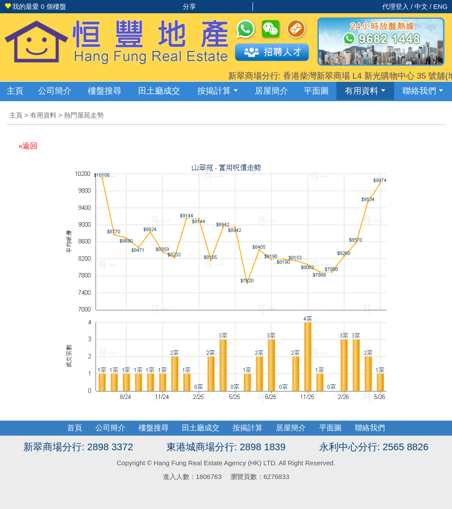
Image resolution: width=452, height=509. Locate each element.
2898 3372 (110, 446)
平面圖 (316, 90)
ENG (440, 6)
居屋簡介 (271, 90)
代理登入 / (398, 6)
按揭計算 (217, 90)
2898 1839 (263, 446)
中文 (421, 6)
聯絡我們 (423, 90)
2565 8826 (406, 446)
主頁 (15, 90)
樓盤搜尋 (104, 90)
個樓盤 (35, 6)
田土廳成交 (200, 428)
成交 (159, 90)
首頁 (74, 428)
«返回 (28, 146)
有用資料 (365, 90)
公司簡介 (55, 90)
